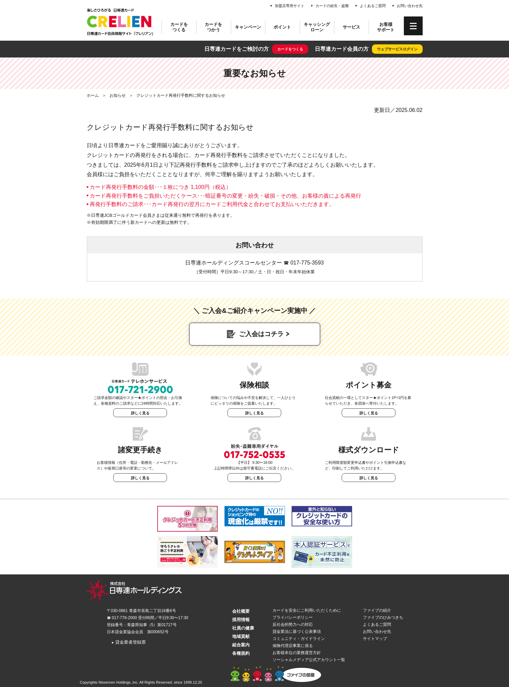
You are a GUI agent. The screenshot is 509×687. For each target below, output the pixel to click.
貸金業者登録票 (129, 642)
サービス (351, 27)
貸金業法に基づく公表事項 (296, 631)
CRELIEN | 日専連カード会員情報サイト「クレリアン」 (120, 21)
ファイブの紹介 (377, 610)
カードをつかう (213, 27)
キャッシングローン (317, 27)
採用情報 (241, 619)
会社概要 (241, 611)
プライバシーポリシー (292, 617)
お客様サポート (385, 27)
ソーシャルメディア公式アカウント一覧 (308, 659)
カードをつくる (179, 27)
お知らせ (118, 95)
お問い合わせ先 (410, 6)
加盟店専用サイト (289, 6)
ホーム (93, 95)
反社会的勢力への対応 (292, 624)
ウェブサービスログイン (397, 49)
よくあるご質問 (373, 6)
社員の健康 (243, 628)
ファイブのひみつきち (383, 617)
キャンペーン (248, 27)
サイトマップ (375, 638)
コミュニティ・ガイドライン (298, 638)
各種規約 (241, 653)
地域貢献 (241, 636)
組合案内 (241, 644)
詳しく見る (140, 413)
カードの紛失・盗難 (332, 6)
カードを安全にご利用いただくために (306, 610)
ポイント (282, 27)
